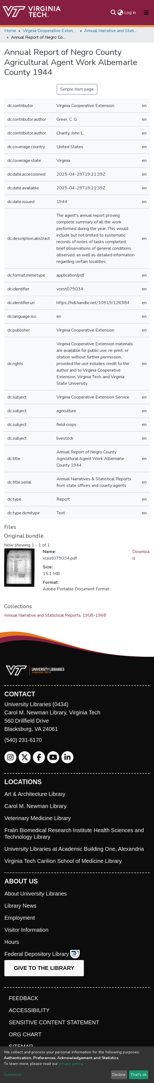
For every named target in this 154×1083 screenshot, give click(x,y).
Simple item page (77, 89)
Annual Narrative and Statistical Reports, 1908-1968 (111, 31)
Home (10, 31)
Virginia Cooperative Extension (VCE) (50, 31)
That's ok (138, 1074)
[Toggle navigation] (146, 12)
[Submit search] (113, 12)
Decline (119, 1074)
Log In (130, 13)
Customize (13, 1074)
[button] (120, 12)
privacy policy (70, 1063)
